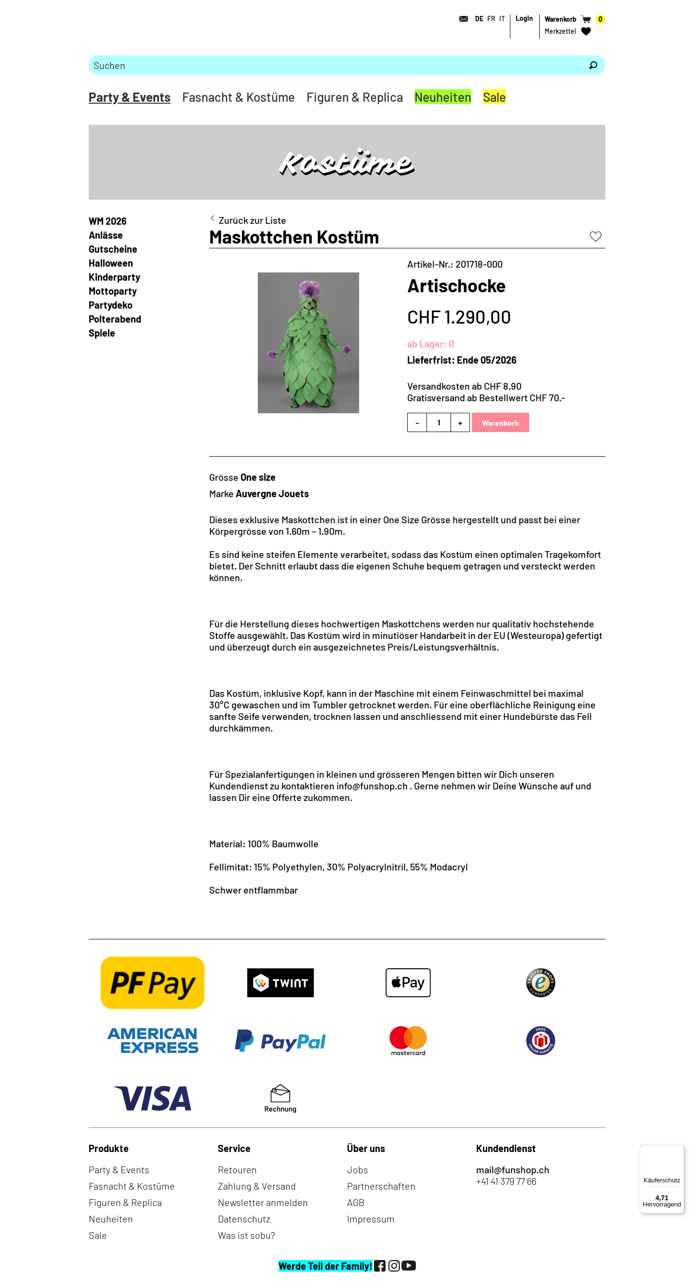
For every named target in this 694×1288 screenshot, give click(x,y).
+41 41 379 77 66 (506, 1181)
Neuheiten (442, 96)
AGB (356, 1202)
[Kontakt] (461, 19)
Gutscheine (113, 249)
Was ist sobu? (246, 1235)
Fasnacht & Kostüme (238, 96)
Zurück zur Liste (252, 220)
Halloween (111, 263)
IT (502, 18)
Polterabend (115, 319)
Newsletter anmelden (263, 1202)
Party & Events (130, 96)
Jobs (357, 1169)
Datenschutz (244, 1218)
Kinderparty (114, 277)
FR (491, 18)
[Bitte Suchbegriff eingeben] (335, 65)
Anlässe (106, 235)
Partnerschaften (381, 1186)
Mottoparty (113, 291)
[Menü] (678, 1150)
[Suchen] (593, 65)
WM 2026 (108, 221)
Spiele (102, 333)
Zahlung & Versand (257, 1186)
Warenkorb (500, 422)
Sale (494, 96)
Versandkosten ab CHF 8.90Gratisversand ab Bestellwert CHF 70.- (486, 391)
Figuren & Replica (355, 96)
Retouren (237, 1169)
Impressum (371, 1218)
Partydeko (111, 305)
